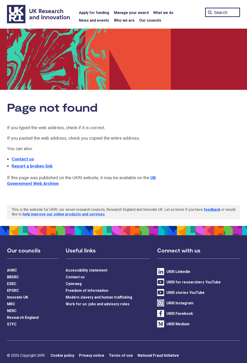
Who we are (124, 20)
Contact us (23, 159)
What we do (163, 12)
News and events (94, 20)
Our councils (150, 20)
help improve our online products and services (64, 214)
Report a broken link (32, 166)
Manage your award (131, 12)
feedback (212, 209)
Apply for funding (94, 12)
